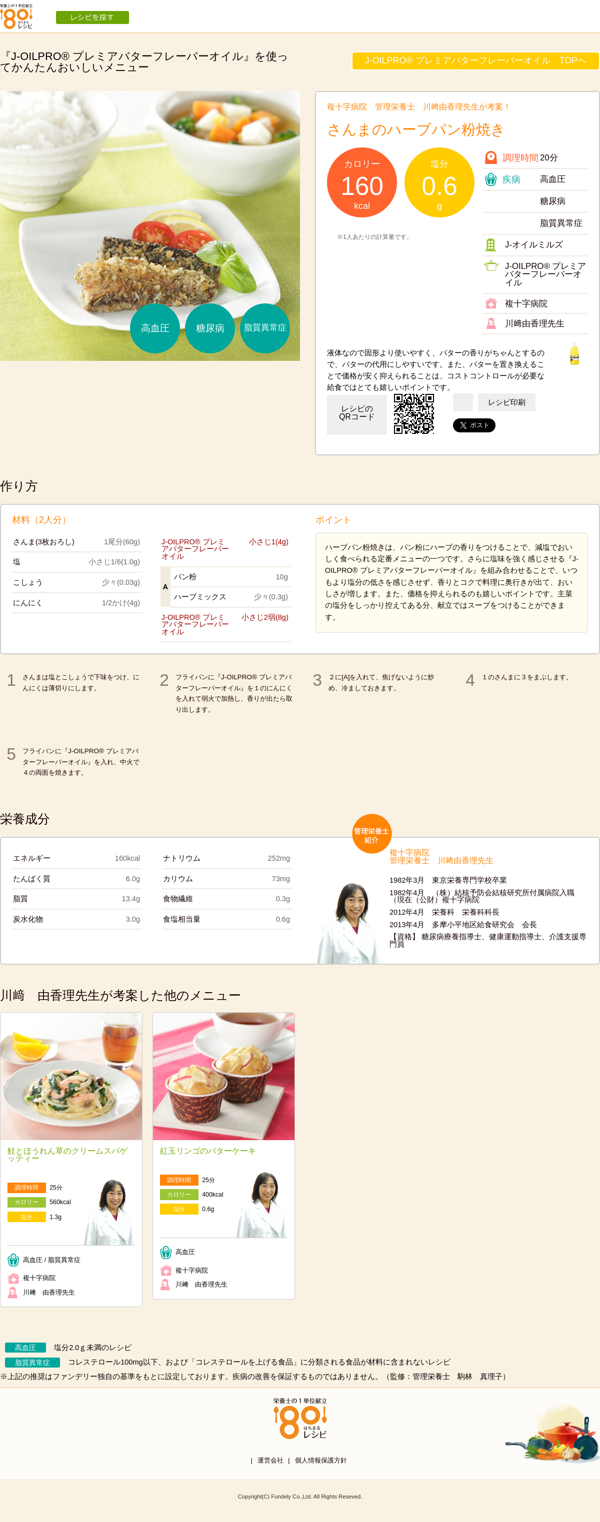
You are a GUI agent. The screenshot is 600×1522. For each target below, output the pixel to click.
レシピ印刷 (507, 402)
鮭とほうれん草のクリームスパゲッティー (68, 1155)
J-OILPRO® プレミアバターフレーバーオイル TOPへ (475, 60)
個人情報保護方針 (321, 1460)
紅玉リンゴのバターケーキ (208, 1151)
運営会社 (271, 1460)
